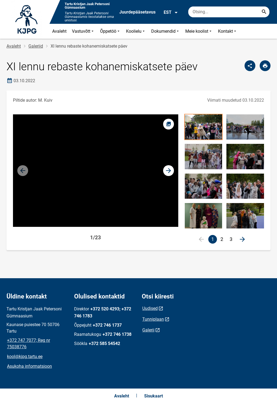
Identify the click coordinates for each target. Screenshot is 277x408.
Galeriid (35, 46)
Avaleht (59, 31)
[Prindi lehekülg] (265, 65)
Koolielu (136, 31)
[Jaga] (250, 65)
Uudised (150, 308)
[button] (168, 170)
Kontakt (227, 31)
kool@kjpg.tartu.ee (24, 356)
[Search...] (264, 11)
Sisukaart (153, 396)
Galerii (148, 330)
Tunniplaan (153, 319)
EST (171, 12)
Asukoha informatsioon (29, 366)
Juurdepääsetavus (137, 12)
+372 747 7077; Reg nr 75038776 (28, 343)
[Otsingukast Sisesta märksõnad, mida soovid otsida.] (228, 11)
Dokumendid (165, 31)
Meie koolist (199, 31)
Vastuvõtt (83, 31)
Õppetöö (110, 31)
